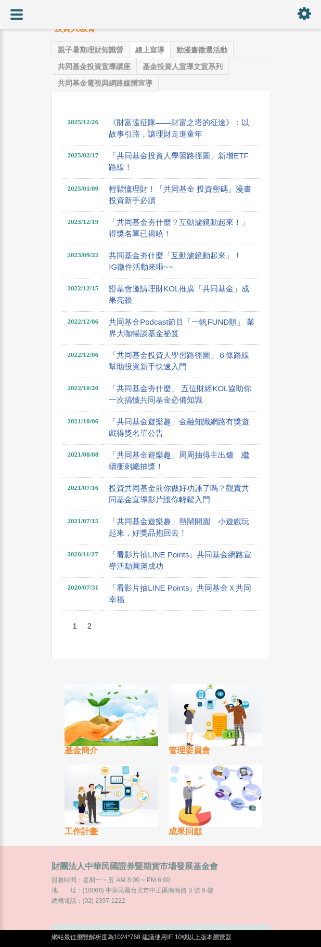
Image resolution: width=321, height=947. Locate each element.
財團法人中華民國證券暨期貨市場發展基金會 (135, 866)
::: (54, 848)
